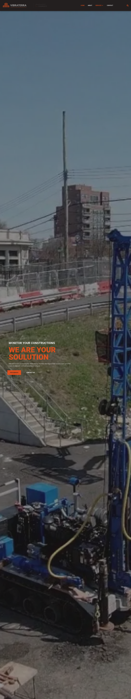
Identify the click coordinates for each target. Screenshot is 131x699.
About (87, 5)
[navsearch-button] (127, 5)
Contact (109, 5)
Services (98, 5)
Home (79, 5)
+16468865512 (42, 6)
